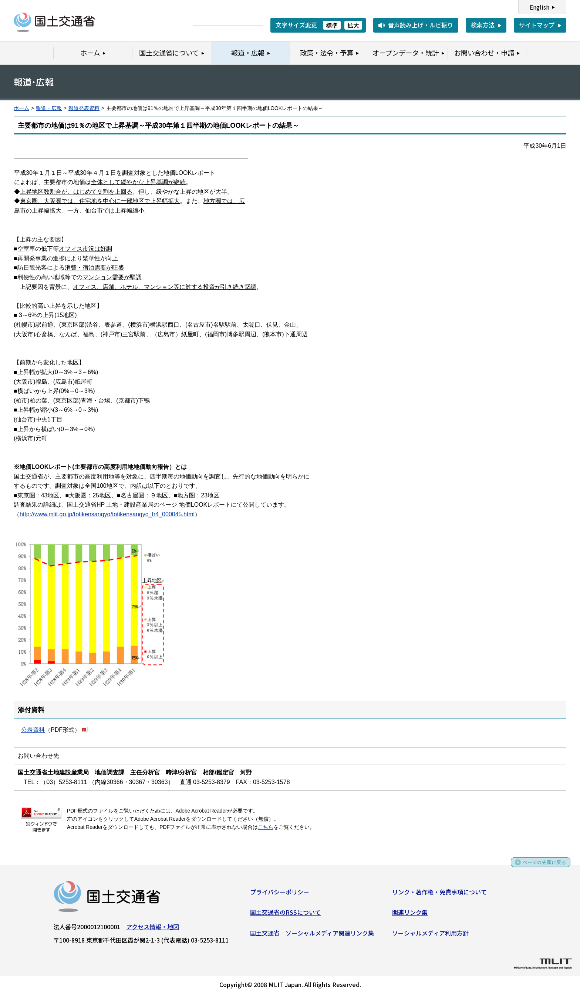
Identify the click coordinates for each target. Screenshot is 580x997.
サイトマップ (536, 24)
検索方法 (483, 24)
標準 (332, 25)
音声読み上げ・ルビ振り (420, 24)
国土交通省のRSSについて (285, 914)
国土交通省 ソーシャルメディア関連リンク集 (312, 935)
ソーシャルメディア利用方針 (430, 935)
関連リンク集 (410, 914)
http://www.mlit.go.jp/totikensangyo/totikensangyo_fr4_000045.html (107, 514)
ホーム (21, 108)
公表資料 (33, 730)
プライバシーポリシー (279, 894)
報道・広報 (49, 108)
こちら (265, 827)
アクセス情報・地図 (152, 928)
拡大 (353, 25)
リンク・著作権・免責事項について (439, 894)
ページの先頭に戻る (540, 867)
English (539, 7)
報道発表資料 (84, 108)
